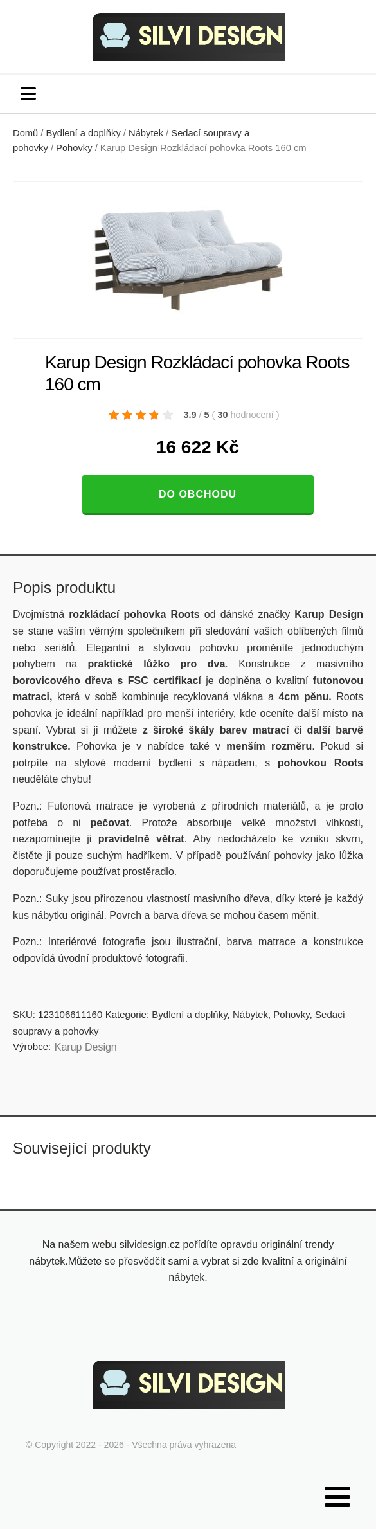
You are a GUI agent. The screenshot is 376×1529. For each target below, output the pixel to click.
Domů (25, 133)
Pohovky (74, 148)
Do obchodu (198, 494)
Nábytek (146, 133)
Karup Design (86, 1047)
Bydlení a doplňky (83, 133)
